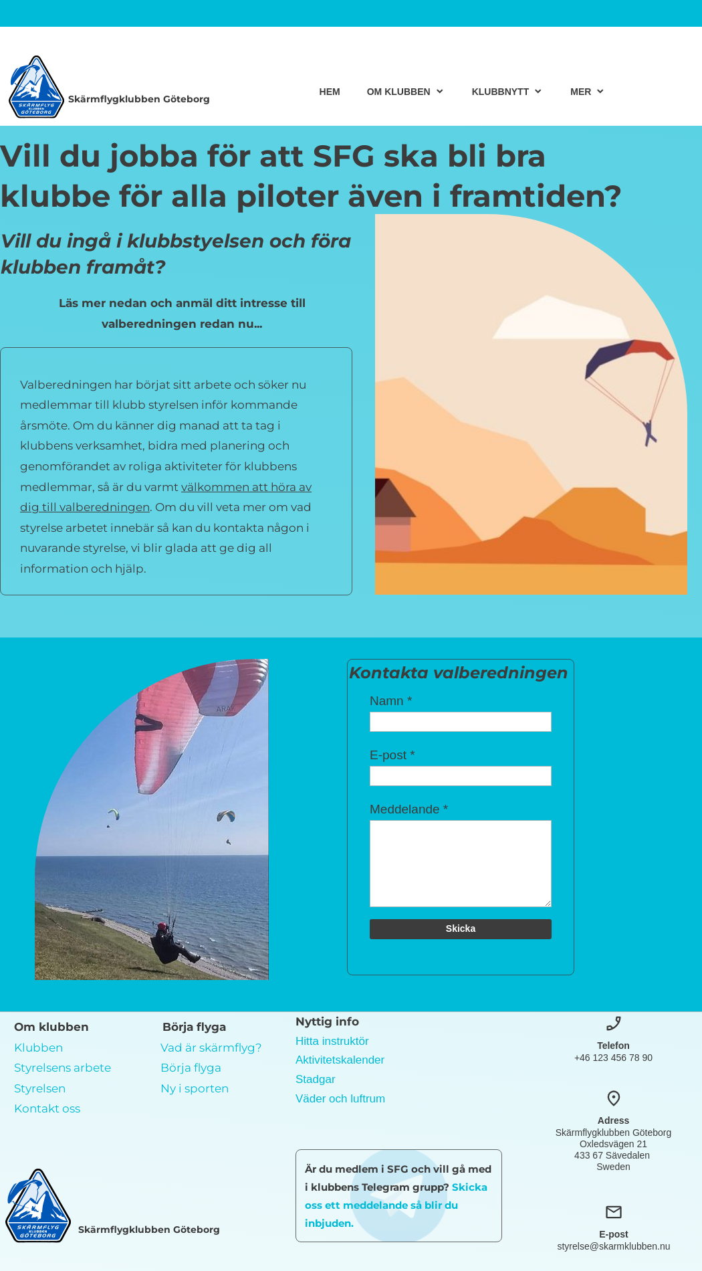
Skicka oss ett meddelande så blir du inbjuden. (396, 1205)
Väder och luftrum (340, 1098)
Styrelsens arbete (62, 1067)
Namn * (391, 701)
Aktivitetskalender (340, 1060)
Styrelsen (40, 1088)
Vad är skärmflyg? (211, 1047)
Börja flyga (190, 1067)
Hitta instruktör (332, 1041)
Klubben (38, 1047)
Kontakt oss (47, 1108)
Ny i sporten (194, 1088)
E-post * (392, 755)
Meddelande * (409, 809)
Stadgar (316, 1079)
